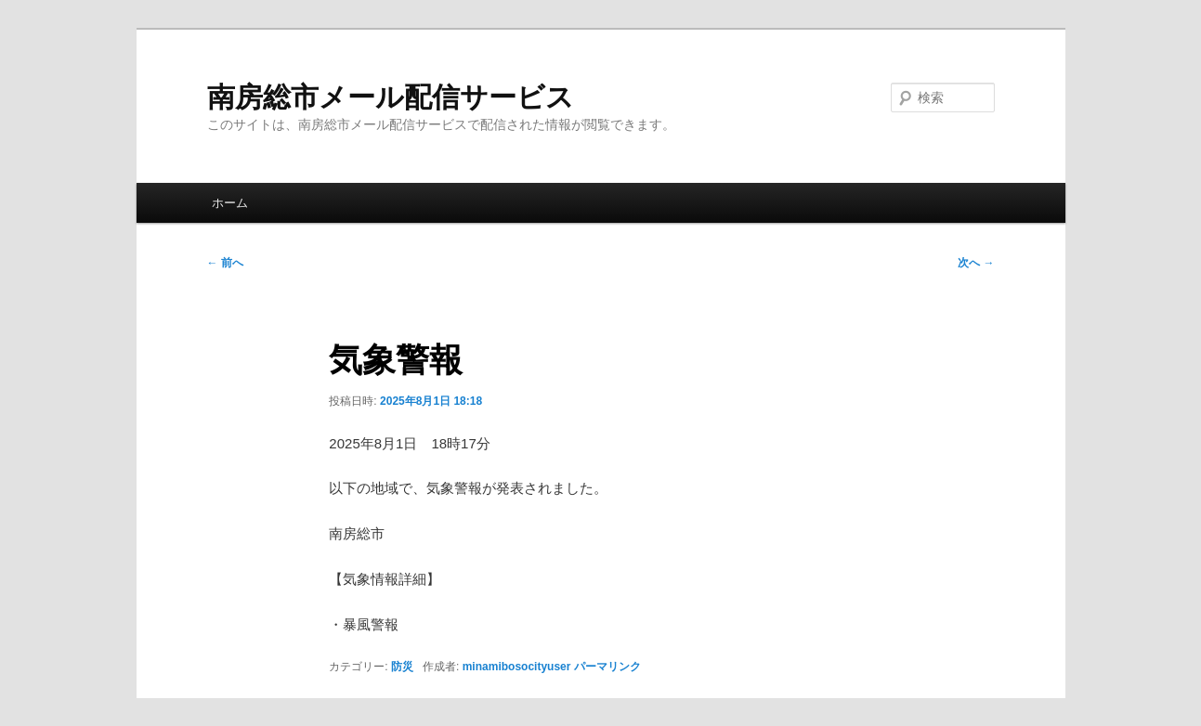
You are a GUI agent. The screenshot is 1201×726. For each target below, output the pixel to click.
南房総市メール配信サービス (390, 97)
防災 (402, 666)
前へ (225, 262)
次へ (976, 262)
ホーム (230, 203)
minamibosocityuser (517, 666)
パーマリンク (607, 666)
